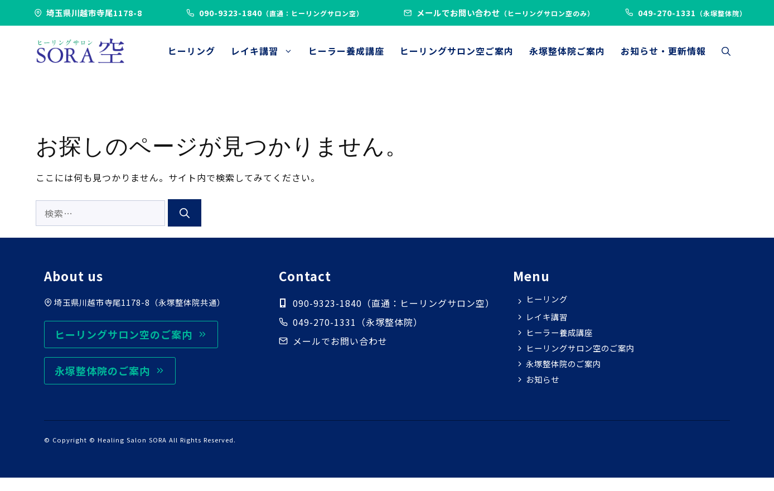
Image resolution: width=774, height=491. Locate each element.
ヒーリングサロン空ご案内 (457, 50)
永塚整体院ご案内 (567, 50)
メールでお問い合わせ (505, 12)
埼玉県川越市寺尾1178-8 (94, 12)
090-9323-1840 (281, 12)
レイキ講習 (266, 51)
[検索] (184, 213)
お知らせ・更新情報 (663, 50)
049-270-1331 (324, 322)
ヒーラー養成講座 (346, 50)
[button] (726, 51)
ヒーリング (191, 50)
